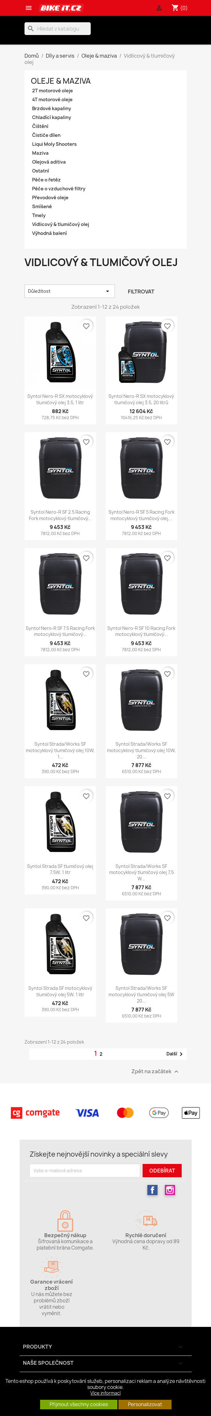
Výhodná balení (49, 233)
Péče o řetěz (46, 180)
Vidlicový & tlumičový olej (60, 224)
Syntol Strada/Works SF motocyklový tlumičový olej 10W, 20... (141, 750)
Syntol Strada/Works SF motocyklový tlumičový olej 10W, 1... (60, 750)
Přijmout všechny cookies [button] (79, 1404)
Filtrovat (141, 291)
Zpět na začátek (155, 1072)
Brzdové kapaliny (51, 108)
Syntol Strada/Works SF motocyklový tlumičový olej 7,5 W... (141, 872)
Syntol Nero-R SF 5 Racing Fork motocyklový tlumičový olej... (141, 515)
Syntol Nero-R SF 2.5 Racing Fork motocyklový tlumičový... (60, 515)
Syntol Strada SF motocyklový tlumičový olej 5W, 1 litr (60, 991)
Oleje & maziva (61, 80)
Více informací (105, 1393)
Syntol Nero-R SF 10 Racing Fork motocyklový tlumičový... (141, 631)
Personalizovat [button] (145, 1404)
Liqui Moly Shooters (54, 144)
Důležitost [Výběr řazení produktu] (70, 291)
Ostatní (40, 171)
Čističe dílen (46, 135)
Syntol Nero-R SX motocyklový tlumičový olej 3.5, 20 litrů (141, 399)
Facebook (152, 1190)
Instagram (170, 1190)
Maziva (40, 153)
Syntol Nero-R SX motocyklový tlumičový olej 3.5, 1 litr (60, 399)
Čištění (40, 126)
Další (175, 1054)
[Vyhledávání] (58, 28)
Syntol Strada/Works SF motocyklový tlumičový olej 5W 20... (141, 994)
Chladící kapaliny (51, 117)
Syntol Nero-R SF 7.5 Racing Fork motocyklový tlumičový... (60, 631)
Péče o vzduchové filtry (58, 189)
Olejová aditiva (49, 162)
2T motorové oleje (52, 91)
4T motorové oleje (52, 99)
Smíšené (42, 206)
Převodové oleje (50, 197)
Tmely (39, 215)
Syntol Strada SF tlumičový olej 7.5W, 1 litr (60, 869)
